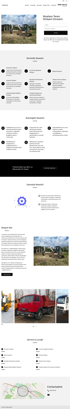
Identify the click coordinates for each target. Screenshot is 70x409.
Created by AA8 (8, 407)
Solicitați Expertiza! (49, 168)
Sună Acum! (7, 274)
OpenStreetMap (41, 398)
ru (66, 1)
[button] (3, 385)
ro (63, 1)
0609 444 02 (53, 390)
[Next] (66, 307)
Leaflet (35, 398)
